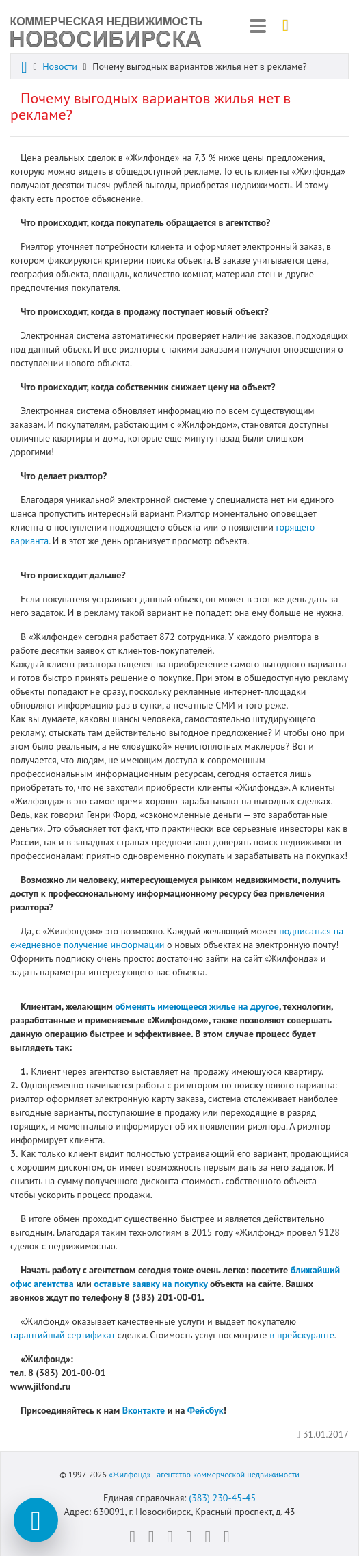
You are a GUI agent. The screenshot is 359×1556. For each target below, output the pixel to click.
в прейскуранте (301, 1335)
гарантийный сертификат (62, 1335)
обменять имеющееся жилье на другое (197, 1006)
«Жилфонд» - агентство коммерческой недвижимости (204, 1474)
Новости (59, 66)
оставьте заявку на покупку (150, 1283)
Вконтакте (143, 1410)
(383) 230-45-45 (222, 1498)
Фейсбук (205, 1410)
